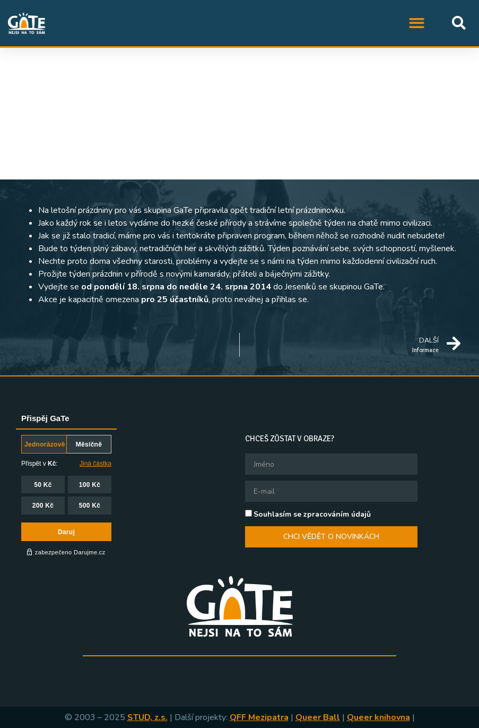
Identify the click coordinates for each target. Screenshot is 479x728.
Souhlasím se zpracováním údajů (312, 514)
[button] (417, 23)
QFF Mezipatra (259, 717)
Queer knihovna (378, 717)
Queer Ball (317, 717)
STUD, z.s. (147, 717)
